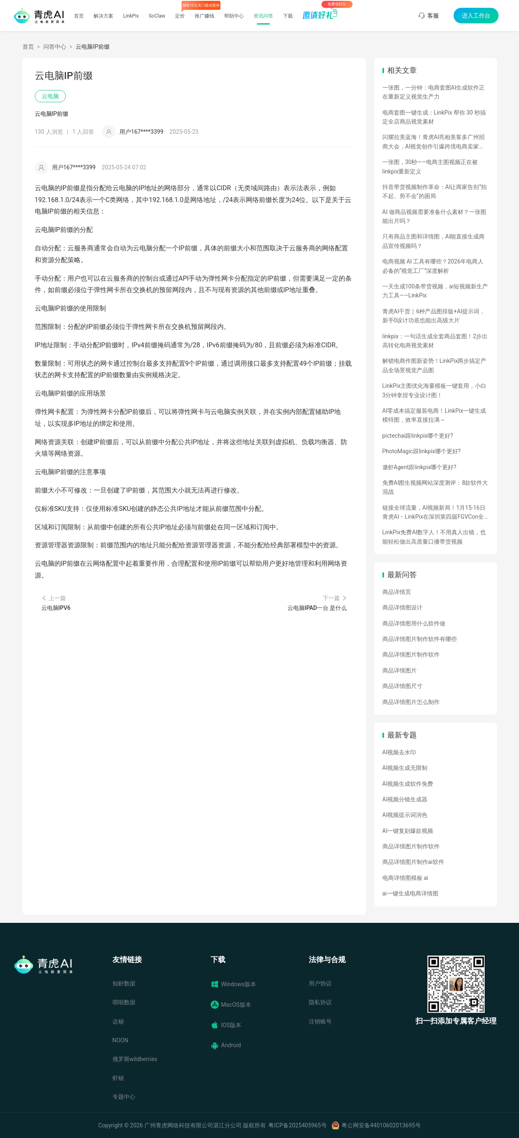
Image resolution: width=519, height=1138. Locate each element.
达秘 (118, 1021)
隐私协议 (320, 1002)
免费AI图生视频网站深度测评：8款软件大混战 (435, 487)
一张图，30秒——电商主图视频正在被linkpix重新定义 (430, 166)
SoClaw (156, 16)
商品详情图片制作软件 (411, 654)
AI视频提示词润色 (405, 815)
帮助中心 (234, 16)
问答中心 (54, 46)
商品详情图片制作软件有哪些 (419, 639)
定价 (180, 16)
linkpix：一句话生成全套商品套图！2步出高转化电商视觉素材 (435, 341)
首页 (79, 16)
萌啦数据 (123, 1002)
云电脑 (50, 96)
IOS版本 (226, 1025)
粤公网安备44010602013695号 (381, 1125)
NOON (120, 1040)
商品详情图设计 (402, 607)
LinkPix (131, 16)
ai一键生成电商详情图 (410, 893)
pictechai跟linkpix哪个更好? (417, 435)
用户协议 (320, 983)
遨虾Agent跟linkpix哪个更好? (419, 467)
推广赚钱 (204, 16)
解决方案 (103, 16)
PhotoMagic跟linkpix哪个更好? (421, 451)
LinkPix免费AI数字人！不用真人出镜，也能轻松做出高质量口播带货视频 (434, 536)
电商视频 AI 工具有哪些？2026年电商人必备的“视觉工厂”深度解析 (432, 266)
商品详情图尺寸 (402, 686)
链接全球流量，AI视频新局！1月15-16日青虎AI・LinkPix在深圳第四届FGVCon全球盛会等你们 (433, 513)
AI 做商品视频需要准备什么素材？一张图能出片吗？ (434, 216)
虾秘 (118, 1078)
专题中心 (123, 1096)
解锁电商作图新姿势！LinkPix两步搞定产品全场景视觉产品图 (434, 365)
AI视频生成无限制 (405, 768)
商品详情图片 (399, 670)
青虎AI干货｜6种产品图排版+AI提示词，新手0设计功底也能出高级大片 (433, 316)
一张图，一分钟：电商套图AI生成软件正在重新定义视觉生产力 (433, 92)
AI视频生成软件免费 (408, 783)
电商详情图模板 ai (405, 878)
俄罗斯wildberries (134, 1059)
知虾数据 (123, 983)
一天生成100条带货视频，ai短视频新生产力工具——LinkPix (435, 291)
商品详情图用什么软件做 (413, 623)
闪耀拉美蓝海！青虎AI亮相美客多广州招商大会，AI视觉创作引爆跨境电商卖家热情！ (433, 142)
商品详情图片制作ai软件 (413, 862)
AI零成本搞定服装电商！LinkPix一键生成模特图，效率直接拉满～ (434, 415)
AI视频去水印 (399, 752)
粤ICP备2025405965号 (297, 1125)
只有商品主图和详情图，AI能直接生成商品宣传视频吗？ (433, 241)
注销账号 (320, 1021)
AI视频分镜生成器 (405, 799)
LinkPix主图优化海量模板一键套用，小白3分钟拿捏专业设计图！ (434, 390)
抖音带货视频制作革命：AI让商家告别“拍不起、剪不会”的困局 (434, 191)
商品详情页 (396, 592)
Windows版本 (233, 984)
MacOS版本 (231, 1005)
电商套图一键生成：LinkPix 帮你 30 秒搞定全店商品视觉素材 (434, 117)
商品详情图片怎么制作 (411, 702)
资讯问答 (263, 16)
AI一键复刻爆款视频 (408, 831)
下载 (288, 16)
